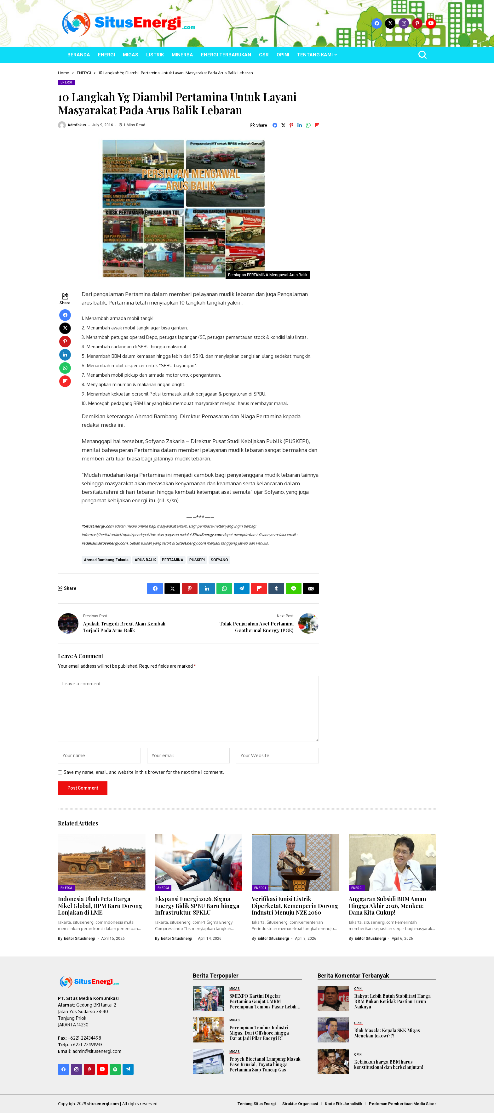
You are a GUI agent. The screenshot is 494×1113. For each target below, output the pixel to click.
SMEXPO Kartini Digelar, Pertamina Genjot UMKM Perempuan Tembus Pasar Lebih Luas (262, 1004)
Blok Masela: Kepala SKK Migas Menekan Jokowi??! (387, 1033)
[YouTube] (431, 23)
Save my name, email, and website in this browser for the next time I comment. (144, 772)
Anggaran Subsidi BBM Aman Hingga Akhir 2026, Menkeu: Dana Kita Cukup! (387, 905)
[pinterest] (417, 23)
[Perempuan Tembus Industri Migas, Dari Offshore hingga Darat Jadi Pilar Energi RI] (208, 1029)
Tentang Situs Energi (257, 1103)
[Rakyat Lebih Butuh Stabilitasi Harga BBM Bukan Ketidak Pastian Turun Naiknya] (333, 998)
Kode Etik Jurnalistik (343, 1103)
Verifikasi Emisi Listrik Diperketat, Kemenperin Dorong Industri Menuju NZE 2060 (295, 905)
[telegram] (128, 1069)
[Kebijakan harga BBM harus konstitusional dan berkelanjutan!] (333, 1061)
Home (63, 72)
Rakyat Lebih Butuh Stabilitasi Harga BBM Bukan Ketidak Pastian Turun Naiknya (392, 1001)
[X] (390, 23)
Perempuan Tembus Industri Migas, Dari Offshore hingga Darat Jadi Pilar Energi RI (259, 1033)
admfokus (76, 125)
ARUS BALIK (145, 560)
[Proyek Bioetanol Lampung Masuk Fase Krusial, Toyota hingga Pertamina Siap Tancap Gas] (208, 1061)
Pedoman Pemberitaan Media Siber (402, 1103)
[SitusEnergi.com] (129, 23)
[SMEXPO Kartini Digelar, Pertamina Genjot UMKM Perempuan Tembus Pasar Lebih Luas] (208, 998)
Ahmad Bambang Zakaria (106, 560)
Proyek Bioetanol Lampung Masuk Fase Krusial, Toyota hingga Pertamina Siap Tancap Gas (265, 1064)
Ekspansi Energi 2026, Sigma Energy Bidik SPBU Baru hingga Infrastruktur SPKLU (197, 905)
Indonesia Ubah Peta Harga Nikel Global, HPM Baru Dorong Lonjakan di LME (100, 905)
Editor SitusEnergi (79, 938)
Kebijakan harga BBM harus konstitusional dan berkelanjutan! (388, 1064)
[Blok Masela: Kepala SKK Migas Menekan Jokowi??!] (333, 1029)
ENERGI (84, 72)
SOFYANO (219, 560)
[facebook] (376, 23)
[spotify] (115, 1069)
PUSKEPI (197, 560)
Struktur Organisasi (300, 1103)
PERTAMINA (172, 560)
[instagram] (404, 23)
